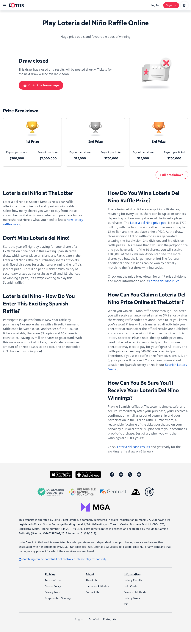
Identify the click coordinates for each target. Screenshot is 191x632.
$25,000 (143, 158)
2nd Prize (95, 141)
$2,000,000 (48, 158)
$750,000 (111, 158)
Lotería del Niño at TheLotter (38, 193)
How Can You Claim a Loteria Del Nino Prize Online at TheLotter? (147, 298)
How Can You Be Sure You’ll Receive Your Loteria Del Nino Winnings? (143, 390)
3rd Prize (158, 141)
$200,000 (17, 158)
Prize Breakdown (20, 110)
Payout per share (16, 152)
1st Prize (32, 141)
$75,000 (80, 158)
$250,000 (174, 158)
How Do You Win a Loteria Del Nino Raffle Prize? (143, 196)
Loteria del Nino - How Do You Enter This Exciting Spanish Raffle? (39, 303)
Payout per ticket (48, 152)
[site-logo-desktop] (16, 5)
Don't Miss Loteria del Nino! (36, 237)
